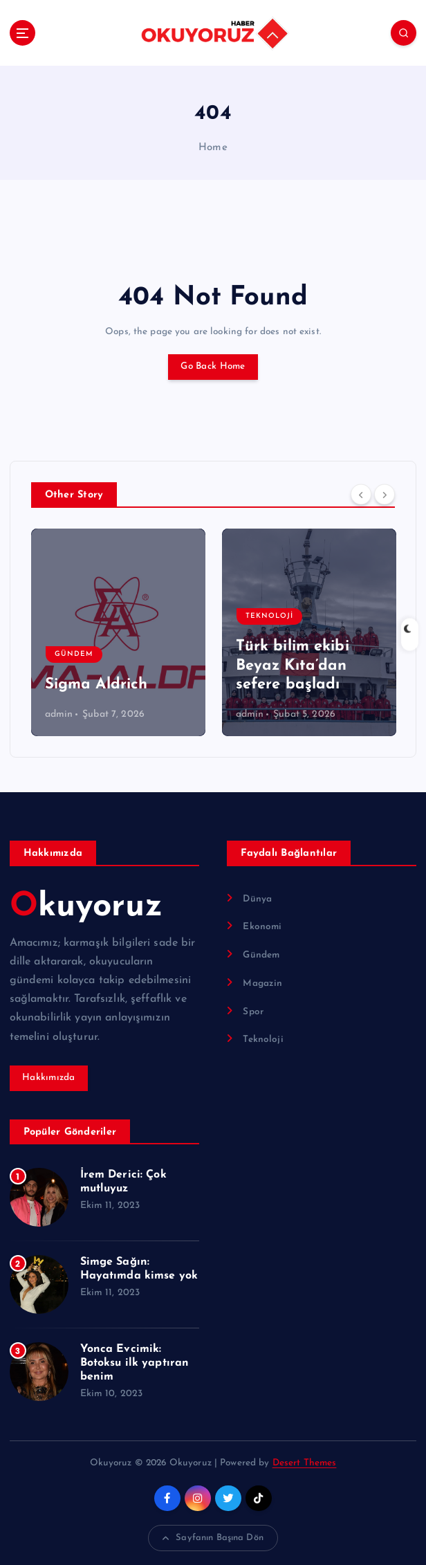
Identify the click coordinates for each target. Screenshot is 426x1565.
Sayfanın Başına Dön (213, 1538)
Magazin (262, 983)
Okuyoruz (86, 907)
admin (59, 714)
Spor (253, 1011)
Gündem (74, 654)
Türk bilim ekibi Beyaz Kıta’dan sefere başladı (292, 666)
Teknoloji (269, 616)
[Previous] (361, 494)
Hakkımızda (48, 1077)
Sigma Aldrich (96, 685)
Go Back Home (212, 366)
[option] (118, 632)
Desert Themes (304, 1462)
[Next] (384, 494)
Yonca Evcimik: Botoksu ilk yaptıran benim (134, 1363)
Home (213, 148)
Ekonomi (262, 926)
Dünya (257, 899)
